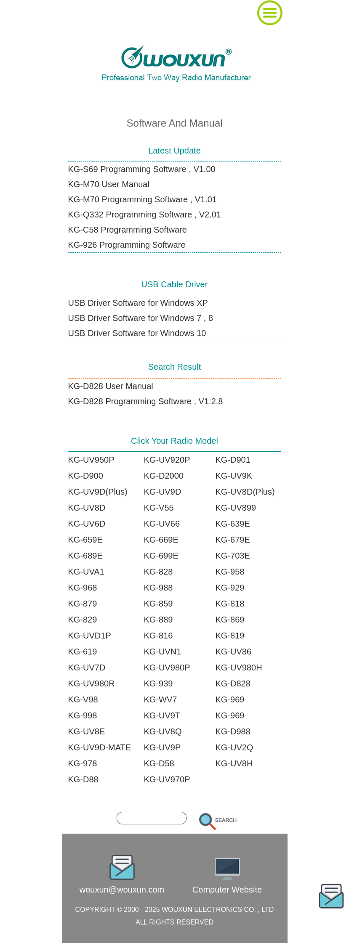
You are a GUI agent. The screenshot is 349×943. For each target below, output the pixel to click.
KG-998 (82, 715)
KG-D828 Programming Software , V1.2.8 (145, 401)
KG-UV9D (162, 491)
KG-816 (158, 635)
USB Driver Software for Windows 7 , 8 (140, 318)
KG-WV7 (160, 699)
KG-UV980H (239, 667)
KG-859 (158, 603)
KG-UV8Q (163, 731)
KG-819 (230, 635)
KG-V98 (83, 699)
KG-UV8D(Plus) (245, 491)
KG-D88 (83, 779)
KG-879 (82, 603)
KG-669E (161, 539)
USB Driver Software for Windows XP (138, 302)
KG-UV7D (87, 667)
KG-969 (230, 699)
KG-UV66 (162, 523)
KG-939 (158, 683)
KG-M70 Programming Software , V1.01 (142, 199)
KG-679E (233, 539)
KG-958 (230, 571)
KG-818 (230, 603)
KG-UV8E (86, 731)
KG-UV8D (87, 507)
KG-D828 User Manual (110, 386)
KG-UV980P (167, 667)
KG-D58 (159, 763)
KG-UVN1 (162, 651)
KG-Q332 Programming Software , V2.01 (144, 214)
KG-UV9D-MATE (99, 747)
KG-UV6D (87, 523)
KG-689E (85, 555)
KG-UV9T (162, 715)
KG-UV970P (167, 779)
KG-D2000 (164, 475)
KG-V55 (159, 507)
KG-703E (233, 555)
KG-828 (158, 571)
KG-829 (82, 619)
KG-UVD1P (89, 635)
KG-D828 (233, 683)
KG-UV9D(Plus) (98, 491)
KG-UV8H (234, 763)
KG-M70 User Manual (108, 184)
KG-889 (158, 619)
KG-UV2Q (234, 747)
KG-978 (82, 763)
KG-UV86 (234, 651)
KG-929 (230, 587)
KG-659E (85, 539)
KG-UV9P (162, 747)
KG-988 (158, 587)
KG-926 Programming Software (127, 244)
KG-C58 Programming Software (127, 229)
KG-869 (230, 619)
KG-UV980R (91, 683)
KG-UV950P (91, 459)
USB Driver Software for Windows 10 (137, 333)
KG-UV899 (236, 507)
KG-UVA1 (86, 571)
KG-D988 (233, 731)
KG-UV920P (167, 459)
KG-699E (161, 555)
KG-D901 (233, 459)
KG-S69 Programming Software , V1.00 (142, 169)
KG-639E (233, 523)
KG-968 (82, 587)
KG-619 (82, 651)
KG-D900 (85, 475)
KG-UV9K (234, 475)
